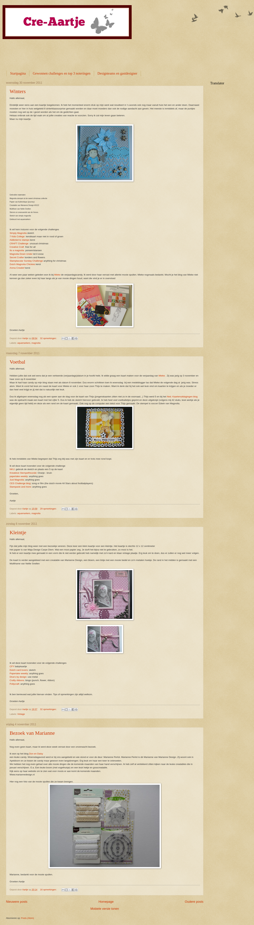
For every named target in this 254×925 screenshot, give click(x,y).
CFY (12, 666)
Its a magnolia (17, 250)
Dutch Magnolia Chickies (22, 264)
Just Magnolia (17, 479)
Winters (18, 91)
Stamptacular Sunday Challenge (26, 261)
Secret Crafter (17, 257)
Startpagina (18, 73)
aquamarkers (23, 343)
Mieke (57, 274)
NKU (12, 469)
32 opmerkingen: (48, 338)
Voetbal (17, 362)
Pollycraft (14, 684)
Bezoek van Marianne (32, 733)
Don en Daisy (36, 753)
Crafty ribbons (17, 680)
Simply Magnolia (18, 233)
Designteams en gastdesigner (117, 73)
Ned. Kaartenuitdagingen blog (182, 396)
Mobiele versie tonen (104, 908)
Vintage (21, 714)
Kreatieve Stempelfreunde (23, 473)
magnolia (35, 343)
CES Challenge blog (20, 483)
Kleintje (18, 532)
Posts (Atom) (27, 918)
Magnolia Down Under (21, 254)
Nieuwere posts (16, 901)
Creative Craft (17, 247)
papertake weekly (19, 476)
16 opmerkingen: (48, 889)
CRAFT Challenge (19, 243)
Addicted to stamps (19, 240)
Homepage (106, 901)
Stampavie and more (20, 486)
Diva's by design (18, 677)
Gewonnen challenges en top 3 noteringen (61, 73)
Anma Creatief (17, 268)
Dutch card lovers (19, 670)
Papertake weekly (19, 673)
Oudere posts (194, 901)
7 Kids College (17, 236)
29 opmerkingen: (48, 508)
